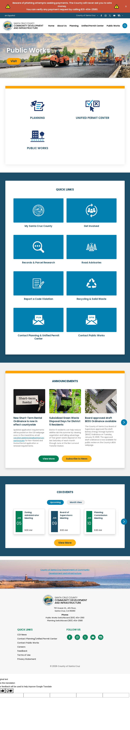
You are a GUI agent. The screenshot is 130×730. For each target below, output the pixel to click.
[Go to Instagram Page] (105, 15)
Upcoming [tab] (55, 502)
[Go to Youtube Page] (114, 15)
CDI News (22, 634)
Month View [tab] (76, 502)
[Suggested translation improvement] (36, 695)
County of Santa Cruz (85, 15)
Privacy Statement (26, 659)
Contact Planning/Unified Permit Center (37, 638)
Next (124, 422)
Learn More (37, 111)
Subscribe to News (76, 458)
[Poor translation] (9, 691)
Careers (21, 646)
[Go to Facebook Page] (101, 15)
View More (49, 458)
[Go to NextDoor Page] (118, 15)
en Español (10, 15)
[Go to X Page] (110, 15)
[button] (126, 6)
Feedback (22, 650)
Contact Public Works (28, 642)
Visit (14, 61)
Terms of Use (23, 655)
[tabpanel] (65, 55)
